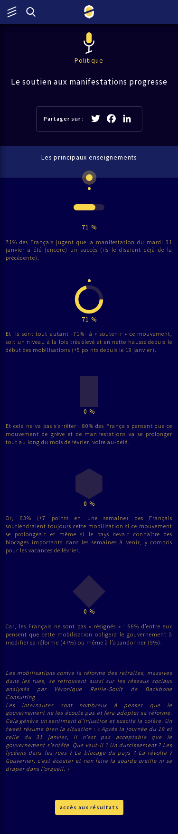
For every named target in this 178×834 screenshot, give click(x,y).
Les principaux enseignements (89, 157)
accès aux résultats (89, 807)
